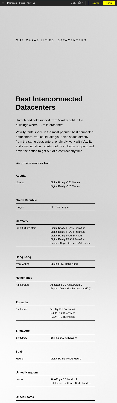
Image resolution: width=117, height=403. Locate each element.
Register (95, 3)
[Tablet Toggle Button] (3, 3)
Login (109, 3)
